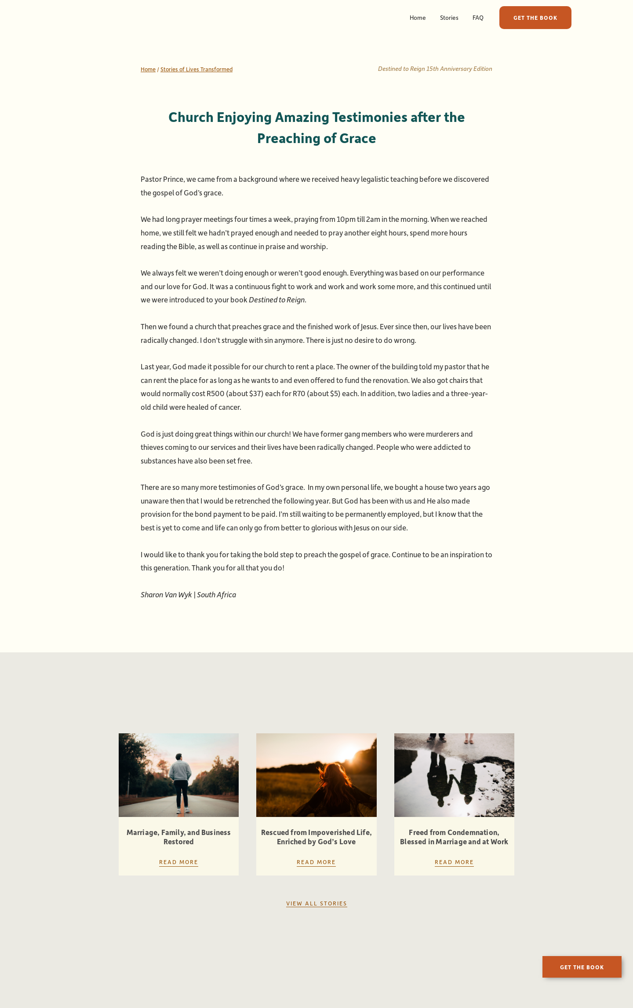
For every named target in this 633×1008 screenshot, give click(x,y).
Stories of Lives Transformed (196, 69)
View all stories (316, 903)
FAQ (478, 17)
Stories (449, 17)
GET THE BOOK (535, 17)
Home (418, 17)
